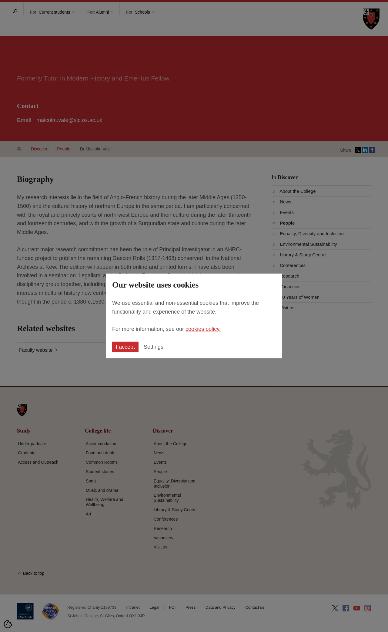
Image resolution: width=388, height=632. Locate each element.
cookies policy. (203, 329)
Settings (153, 347)
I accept (125, 347)
